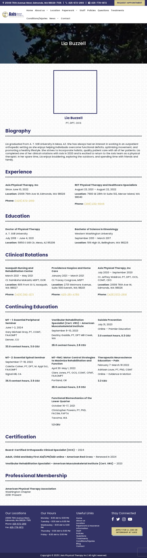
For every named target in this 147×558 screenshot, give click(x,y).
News (54, 19)
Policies (91, 10)
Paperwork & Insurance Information (87, 527)
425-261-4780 (70, 294)
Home (29, 10)
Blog (78, 543)
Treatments (117, 10)
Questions (103, 10)
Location (55, 10)
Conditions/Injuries (36, 18)
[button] (129, 3)
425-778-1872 (99, 3)
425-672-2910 (76, 3)
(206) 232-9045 (94, 203)
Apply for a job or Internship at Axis (127, 531)
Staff (82, 10)
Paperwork (70, 10)
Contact (65, 18)
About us (41, 10)
